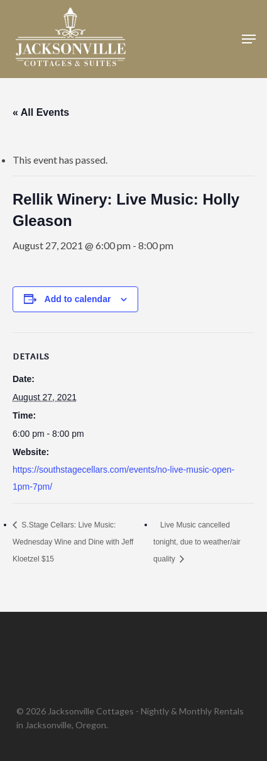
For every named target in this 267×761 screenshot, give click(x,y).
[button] (249, 39)
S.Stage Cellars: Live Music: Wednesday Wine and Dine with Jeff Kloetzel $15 (73, 542)
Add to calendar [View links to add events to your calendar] (78, 299)
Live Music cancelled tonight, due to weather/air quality (197, 542)
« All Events (41, 112)
